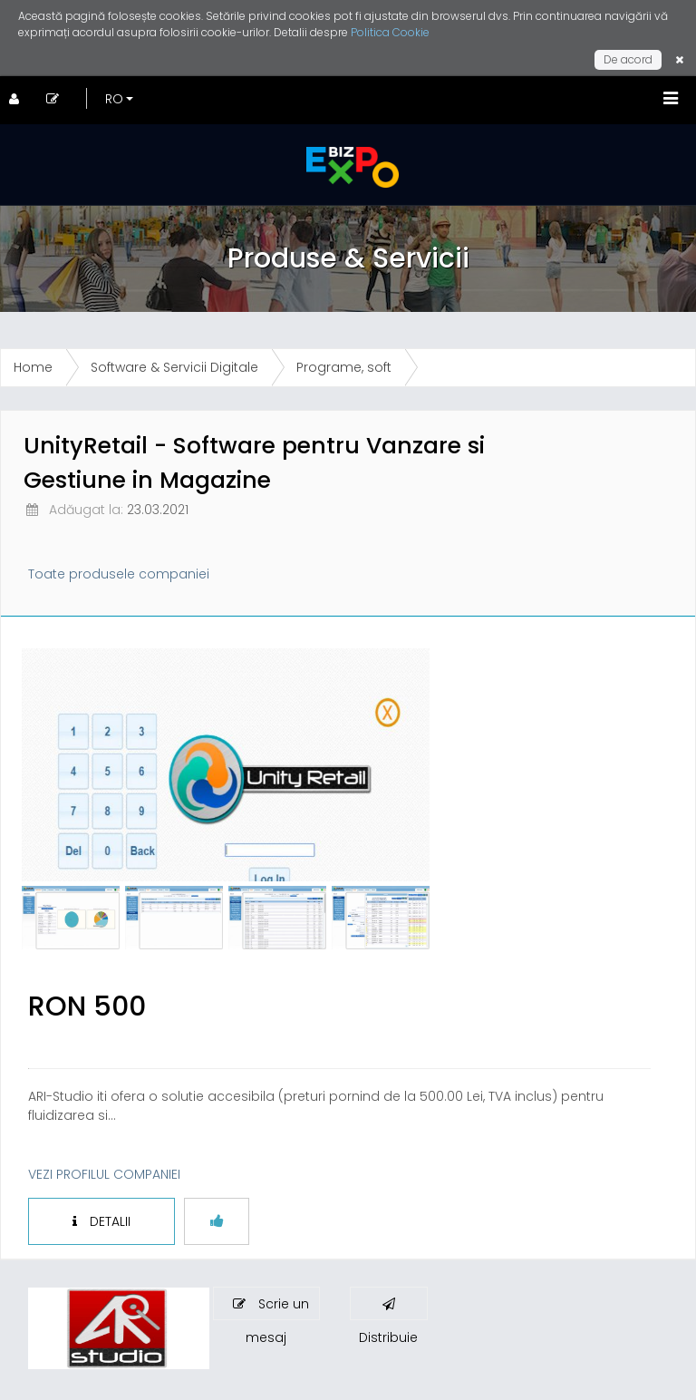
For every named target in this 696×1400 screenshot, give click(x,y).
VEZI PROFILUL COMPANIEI (104, 1174)
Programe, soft (344, 367)
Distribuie (388, 1309)
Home (33, 367)
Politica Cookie (390, 32)
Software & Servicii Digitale (174, 367)
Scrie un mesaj (271, 1307)
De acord (628, 59)
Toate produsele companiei (118, 574)
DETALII (101, 1221)
